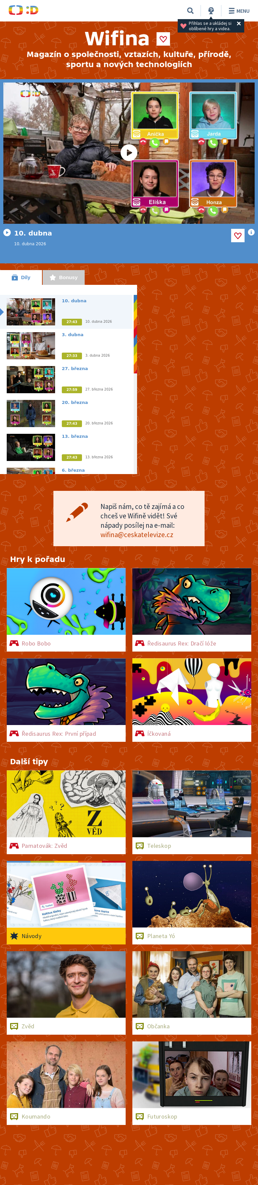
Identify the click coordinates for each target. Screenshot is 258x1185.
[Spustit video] (129, 153)
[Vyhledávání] (190, 10)
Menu (238, 11)
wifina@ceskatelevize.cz (136, 534)
